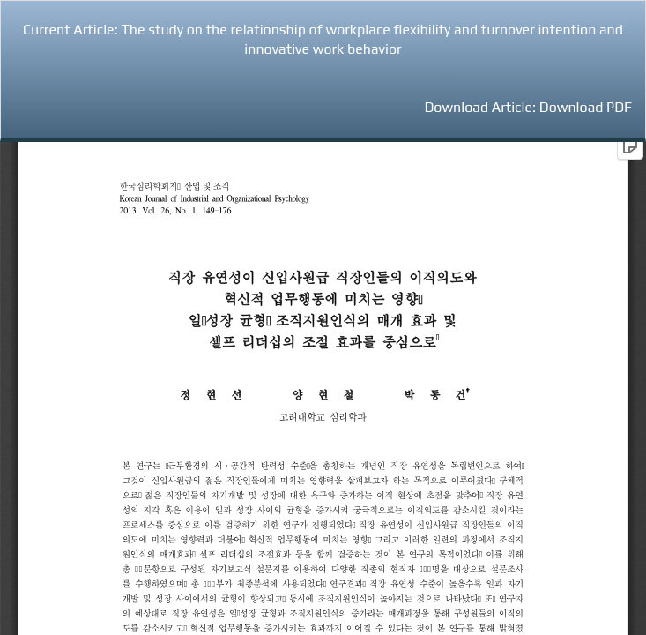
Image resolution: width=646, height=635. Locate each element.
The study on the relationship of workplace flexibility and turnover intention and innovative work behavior (371, 39)
